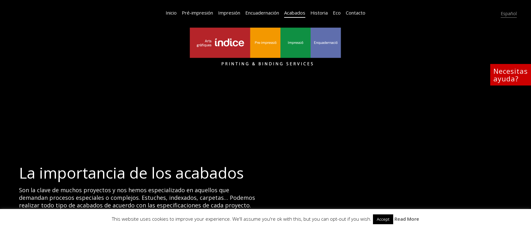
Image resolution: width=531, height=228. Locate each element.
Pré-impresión (197, 13)
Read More (406, 219)
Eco (337, 13)
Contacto (355, 13)
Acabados (294, 13)
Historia (319, 13)
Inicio (171, 13)
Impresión (229, 13)
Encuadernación (262, 13)
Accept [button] (383, 219)
